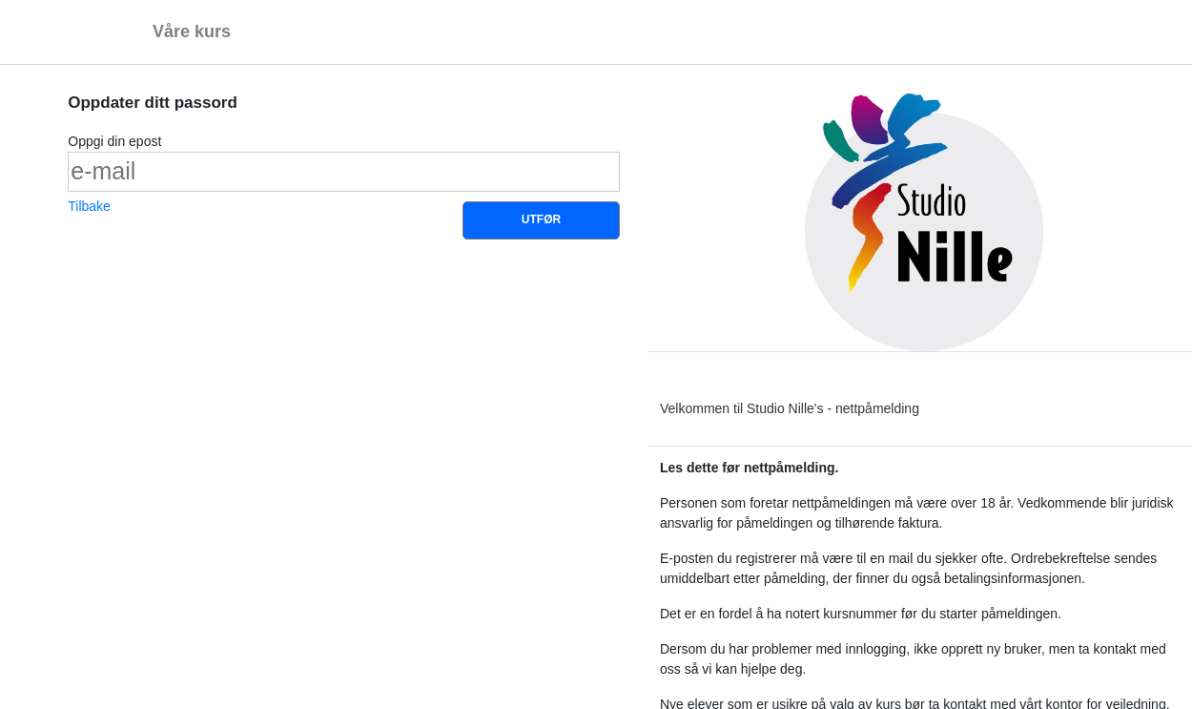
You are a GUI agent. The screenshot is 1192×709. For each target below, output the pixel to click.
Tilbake (89, 206)
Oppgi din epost (114, 141)
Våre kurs (192, 31)
